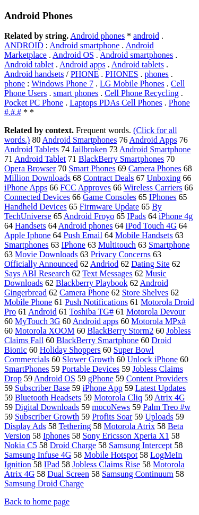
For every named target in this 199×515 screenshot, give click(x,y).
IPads (136, 216)
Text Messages (107, 273)
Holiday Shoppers (70, 349)
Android (42, 311)
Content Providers (157, 378)
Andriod (104, 263)
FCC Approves (85, 187)
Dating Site (150, 263)
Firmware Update (109, 206)
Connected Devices (37, 197)
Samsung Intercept (140, 445)
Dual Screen (68, 473)
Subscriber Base (42, 387)
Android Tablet (40, 158)
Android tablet (29, 64)
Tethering (74, 426)
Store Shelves (145, 292)
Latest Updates (160, 387)
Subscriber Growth (47, 416)
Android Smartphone (155, 149)
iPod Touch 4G (150, 225)
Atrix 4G (169, 397)
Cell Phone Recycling (142, 93)
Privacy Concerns (121, 254)
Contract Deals (108, 177)
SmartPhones (26, 368)
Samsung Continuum (138, 473)
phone (14, 83)
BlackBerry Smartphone (97, 340)
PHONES (121, 73)
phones (156, 73)
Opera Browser (30, 168)
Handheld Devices (35, 206)
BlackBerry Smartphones (121, 158)
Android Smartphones (79, 139)
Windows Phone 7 (62, 83)
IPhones (163, 197)
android (146, 35)
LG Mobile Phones (132, 83)
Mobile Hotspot (110, 454)
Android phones (97, 35)
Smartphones (26, 244)
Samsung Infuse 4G (37, 454)
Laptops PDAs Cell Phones (116, 102)
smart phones (75, 93)
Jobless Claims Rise (106, 464)
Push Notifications (96, 302)
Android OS (73, 54)
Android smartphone (84, 45)
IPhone (73, 244)
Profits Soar (112, 416)
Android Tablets (31, 149)
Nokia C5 (20, 445)
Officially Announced (41, 263)
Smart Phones (91, 168)
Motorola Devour (156, 311)
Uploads (159, 416)
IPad (51, 464)
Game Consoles (109, 197)
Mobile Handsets (144, 235)
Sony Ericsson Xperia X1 (126, 435)
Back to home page (37, 501)
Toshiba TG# (91, 311)
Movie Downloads (46, 254)
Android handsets (34, 73)
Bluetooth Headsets (48, 397)
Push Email (83, 235)
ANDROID (24, 45)
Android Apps (153, 139)
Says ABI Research (37, 273)
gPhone (101, 378)
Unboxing (163, 177)
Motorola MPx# (158, 321)
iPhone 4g (176, 216)
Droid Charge (73, 445)
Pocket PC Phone (33, 102)
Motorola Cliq (118, 397)
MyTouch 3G (37, 321)
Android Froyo (89, 216)
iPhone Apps (25, 187)
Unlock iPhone (152, 359)
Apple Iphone (27, 235)
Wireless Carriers (153, 187)
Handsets (30, 225)
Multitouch (117, 244)
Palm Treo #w (167, 407)
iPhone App (103, 387)
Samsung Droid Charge (44, 483)
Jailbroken (89, 149)
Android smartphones (136, 54)
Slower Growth (88, 359)
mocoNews (111, 407)
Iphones (56, 435)
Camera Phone (84, 292)
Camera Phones (154, 168)
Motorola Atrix (128, 426)
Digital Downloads (47, 407)
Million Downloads (37, 177)
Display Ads (25, 426)
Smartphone (169, 244)
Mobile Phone (28, 302)
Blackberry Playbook (92, 282)
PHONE (85, 73)
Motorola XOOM (44, 330)
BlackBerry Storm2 (120, 330)
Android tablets (137, 64)
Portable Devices (90, 368)
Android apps (82, 64)
